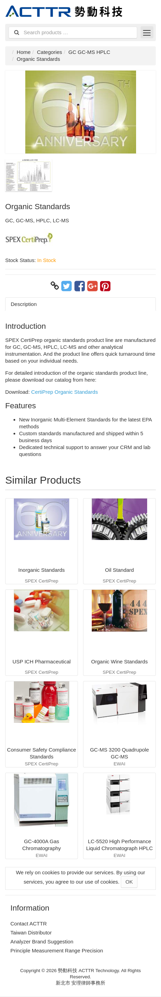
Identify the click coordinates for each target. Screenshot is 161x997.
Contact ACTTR (28, 923)
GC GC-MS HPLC (89, 52)
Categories (49, 52)
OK (129, 882)
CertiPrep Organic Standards (64, 392)
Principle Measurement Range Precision (56, 950)
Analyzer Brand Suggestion (41, 941)
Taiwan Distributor (31, 932)
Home (23, 52)
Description (24, 304)
